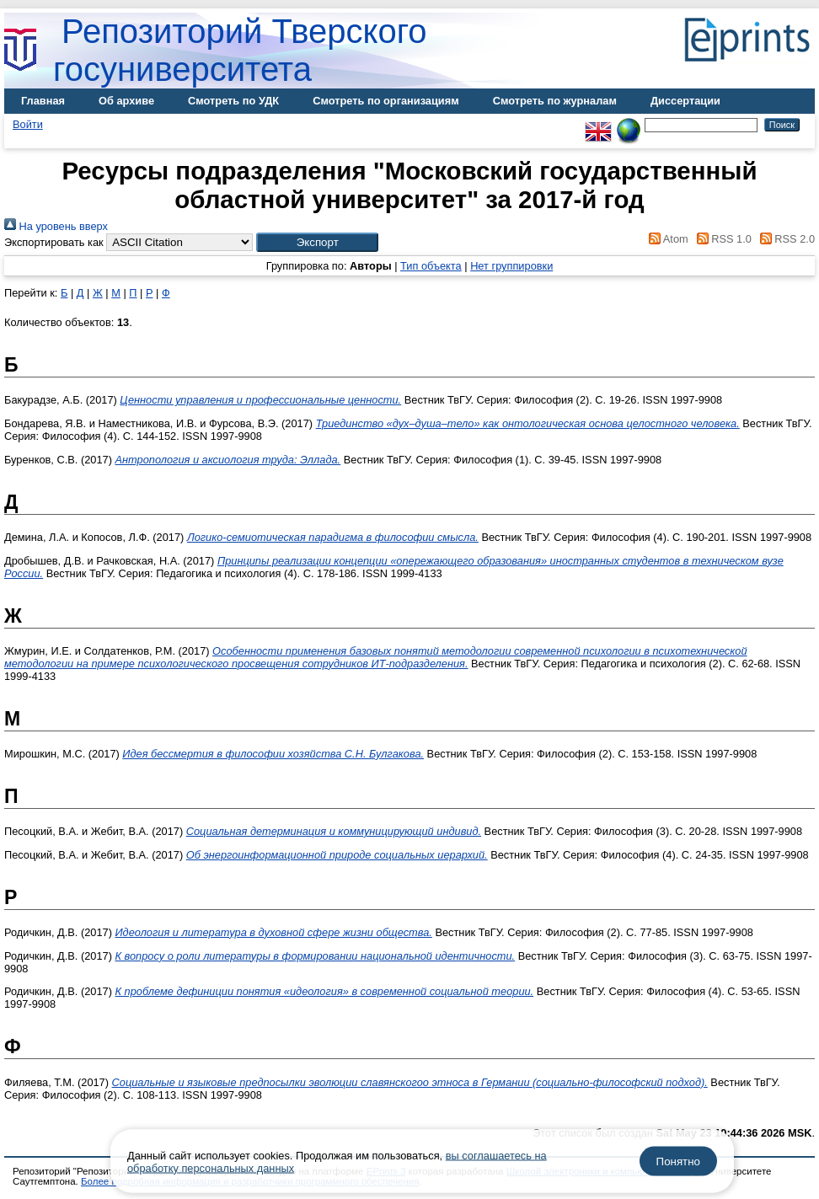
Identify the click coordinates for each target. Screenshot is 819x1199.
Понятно (678, 1161)
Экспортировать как (54, 242)
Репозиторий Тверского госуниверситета (240, 50)
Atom (666, 239)
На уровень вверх (56, 226)
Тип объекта (431, 266)
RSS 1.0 (721, 239)
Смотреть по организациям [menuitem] (386, 100)
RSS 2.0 (784, 239)
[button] (317, 242)
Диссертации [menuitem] (685, 100)
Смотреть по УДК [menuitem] (233, 100)
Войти (28, 124)
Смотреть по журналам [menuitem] (555, 100)
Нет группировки (511, 266)
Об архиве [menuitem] (126, 100)
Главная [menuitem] (43, 100)
